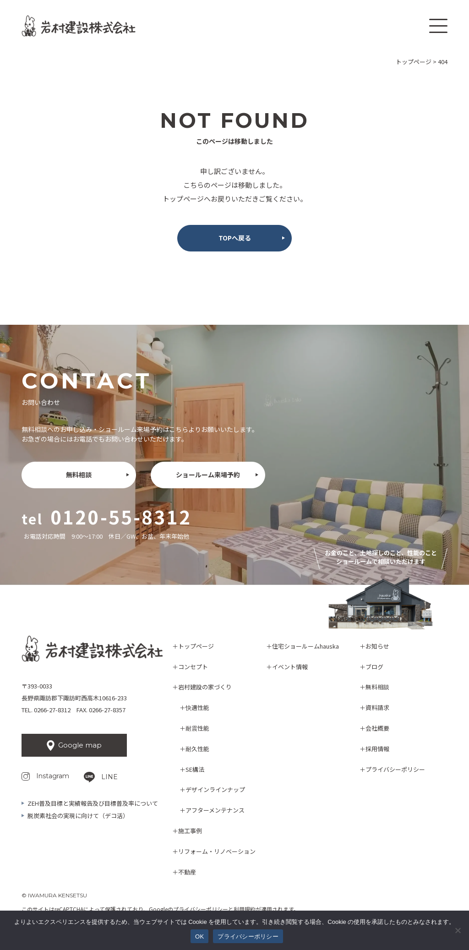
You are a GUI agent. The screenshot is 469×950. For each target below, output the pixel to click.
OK (199, 936)
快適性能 (197, 707)
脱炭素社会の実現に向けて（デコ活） (78, 815)
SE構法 (194, 769)
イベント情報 (290, 666)
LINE (109, 777)
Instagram (52, 776)
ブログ (374, 666)
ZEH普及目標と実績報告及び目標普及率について (92, 803)
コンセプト (193, 666)
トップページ (196, 646)
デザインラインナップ (215, 789)
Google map (80, 745)
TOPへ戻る (234, 237)
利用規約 (245, 909)
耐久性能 (197, 748)
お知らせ (377, 646)
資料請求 (377, 707)
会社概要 (377, 728)
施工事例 (190, 830)
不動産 (187, 872)
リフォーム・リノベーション (217, 851)
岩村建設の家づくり (205, 686)
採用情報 (377, 748)
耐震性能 (197, 728)
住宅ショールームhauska (305, 646)
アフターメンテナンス (215, 810)
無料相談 (79, 474)
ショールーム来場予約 (208, 474)
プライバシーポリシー (395, 769)
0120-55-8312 (120, 516)
